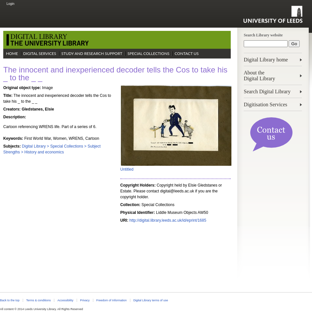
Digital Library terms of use (150, 300)
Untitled (127, 169)
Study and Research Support (92, 53)
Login (10, 4)
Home (12, 53)
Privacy (84, 300)
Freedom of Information (111, 300)
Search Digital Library (267, 91)
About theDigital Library (259, 75)
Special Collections (148, 53)
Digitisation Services (265, 104)
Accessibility (65, 300)
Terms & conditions (38, 300)
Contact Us (187, 53)
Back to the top (10, 300)
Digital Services (39, 53)
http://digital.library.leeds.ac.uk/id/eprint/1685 (167, 220)
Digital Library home (266, 59)
